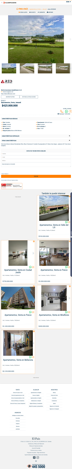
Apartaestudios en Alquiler (36, 398)
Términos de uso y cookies (36, 450)
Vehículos (18, 420)
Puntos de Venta (54, 395)
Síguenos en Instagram (54, 409)
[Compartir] (70, 2)
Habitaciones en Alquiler (36, 400)
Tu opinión (71, 234)
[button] (36, 118)
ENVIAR (36, 176)
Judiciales (18, 429)
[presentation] (12, 170)
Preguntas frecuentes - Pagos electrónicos (36, 452)
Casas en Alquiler (36, 395)
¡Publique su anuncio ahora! (17, 415)
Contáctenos (54, 400)
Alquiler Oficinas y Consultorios (36, 403)
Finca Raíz (18, 418)
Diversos (17, 426)
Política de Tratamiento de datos (13, 180)
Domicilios (54, 398)
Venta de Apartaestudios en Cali (17, 398)
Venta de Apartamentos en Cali (17, 395)
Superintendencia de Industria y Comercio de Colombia (36, 454)
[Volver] (2, 2)
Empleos (17, 423)
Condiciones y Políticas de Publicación (36, 443)
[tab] (36, 118)
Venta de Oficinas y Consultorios (17, 400)
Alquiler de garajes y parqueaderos (36, 406)
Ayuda (54, 403)
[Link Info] (54, 230)
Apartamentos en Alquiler (36, 392)
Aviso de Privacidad (36, 448)
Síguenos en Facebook (54, 406)
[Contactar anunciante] (69, 222)
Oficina (54, 392)
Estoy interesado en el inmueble (36, 165)
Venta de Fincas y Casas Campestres (17, 403)
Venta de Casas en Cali (17, 392)
